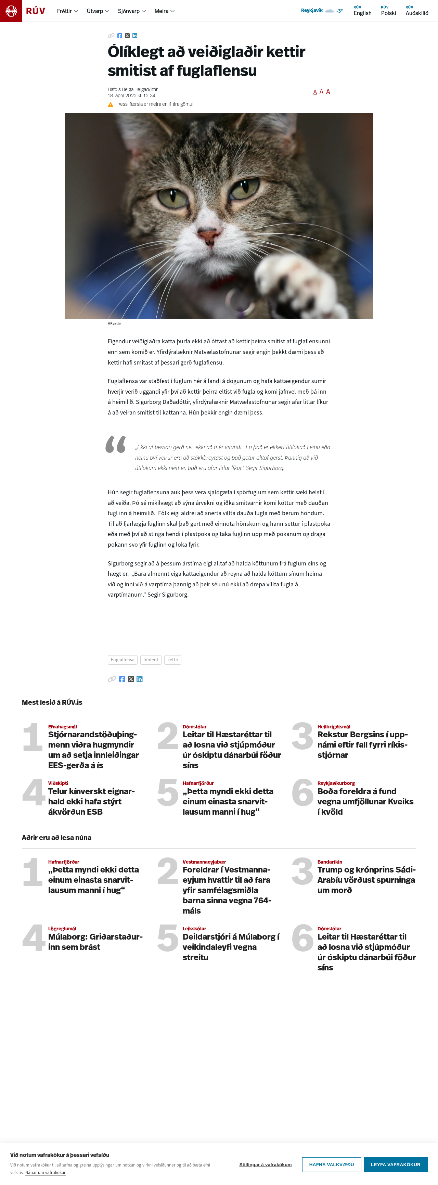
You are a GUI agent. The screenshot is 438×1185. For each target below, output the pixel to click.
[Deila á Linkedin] (134, 35)
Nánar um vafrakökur (45, 1172)
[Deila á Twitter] (127, 35)
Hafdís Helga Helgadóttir (133, 89)
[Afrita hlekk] (111, 35)
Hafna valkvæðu (330, 1164)
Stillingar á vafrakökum (265, 1164)
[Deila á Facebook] (119, 35)
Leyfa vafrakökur (396, 1164)
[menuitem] (68, 11)
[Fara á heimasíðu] (28, 11)
